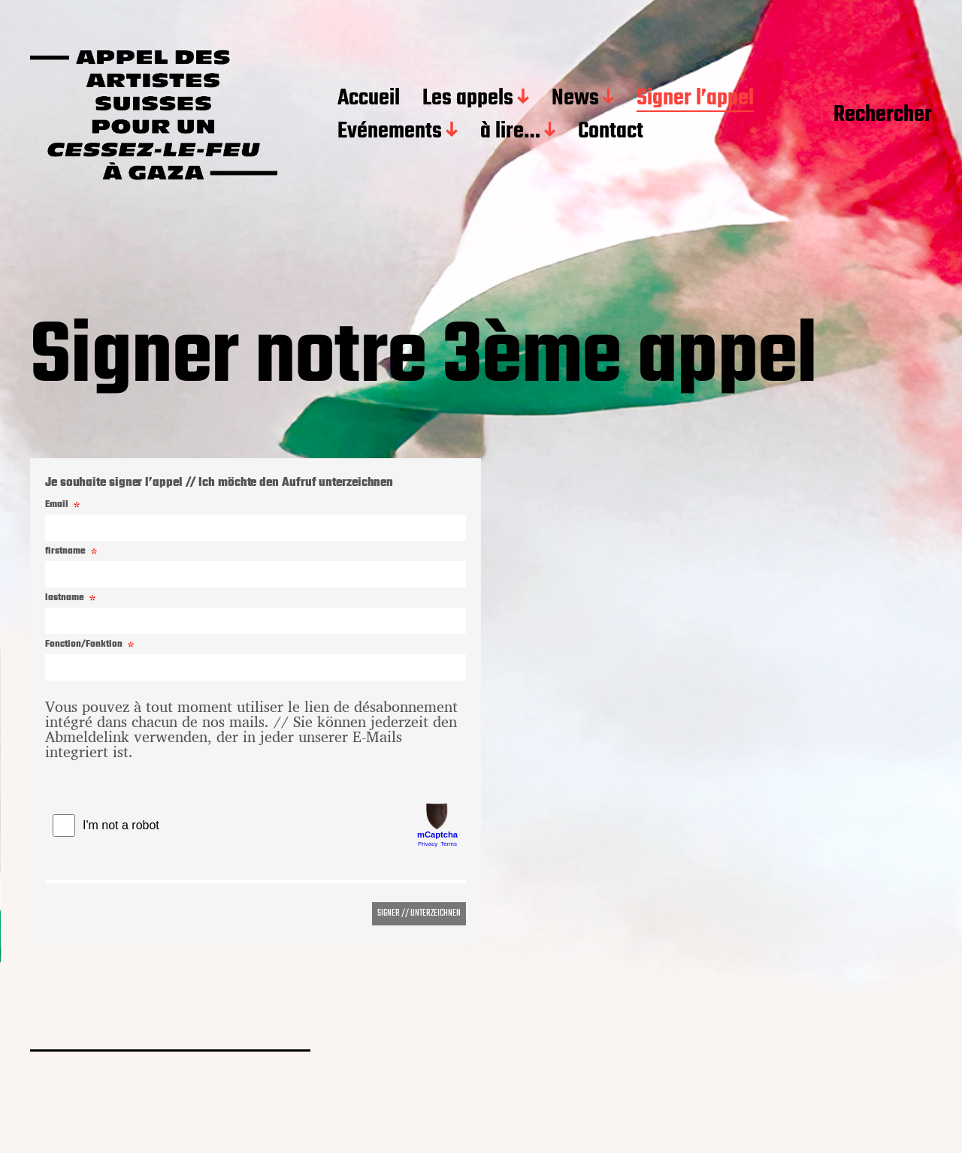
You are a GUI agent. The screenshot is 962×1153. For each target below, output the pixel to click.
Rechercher (882, 116)
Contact (610, 132)
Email (56, 505)
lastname (64, 598)
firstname (65, 551)
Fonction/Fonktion (84, 644)
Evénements (389, 132)
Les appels (467, 99)
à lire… (510, 132)
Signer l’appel (695, 99)
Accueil (368, 99)
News (575, 99)
